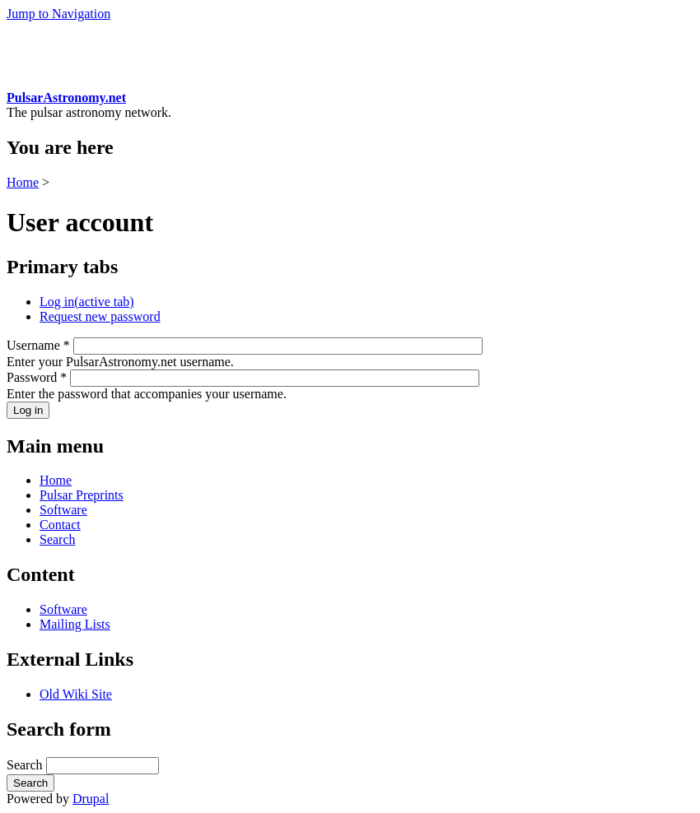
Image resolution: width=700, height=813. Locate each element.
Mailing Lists (75, 624)
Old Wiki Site (76, 694)
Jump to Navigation (58, 14)
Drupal (90, 799)
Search (58, 539)
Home (23, 182)
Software (63, 510)
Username (38, 345)
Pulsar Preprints (82, 495)
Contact (60, 525)
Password (37, 377)
